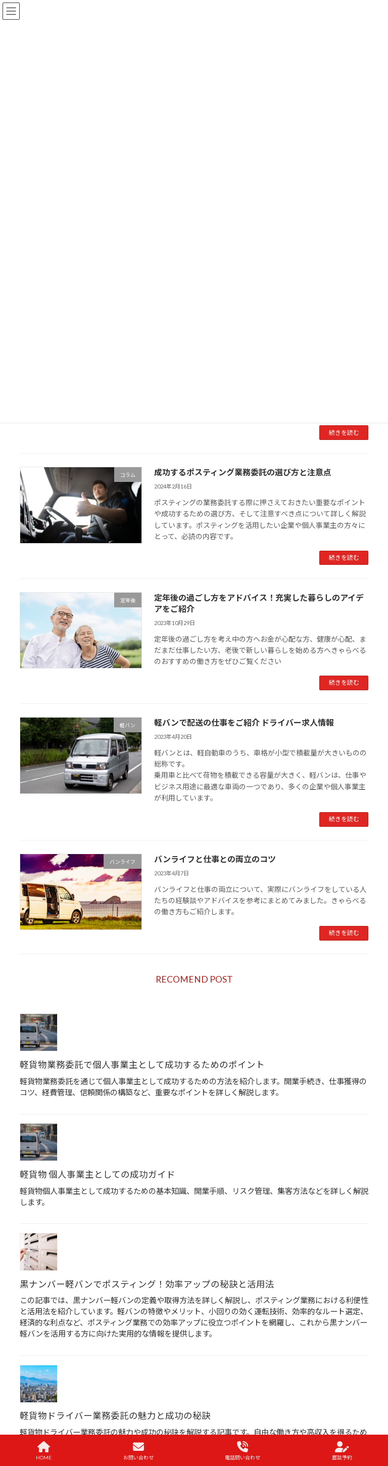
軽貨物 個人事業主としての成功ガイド (97, 1174)
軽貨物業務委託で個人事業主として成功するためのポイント (142, 1064)
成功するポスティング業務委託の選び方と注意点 (242, 472)
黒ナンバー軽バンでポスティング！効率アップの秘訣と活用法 (147, 1284)
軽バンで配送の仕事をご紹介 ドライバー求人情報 (244, 722)
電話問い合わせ (242, 1450)
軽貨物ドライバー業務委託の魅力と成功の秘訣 (115, 1415)
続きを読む (344, 432)
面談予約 (342, 1450)
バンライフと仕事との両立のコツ (215, 859)
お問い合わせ (138, 1450)
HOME (44, 1450)
